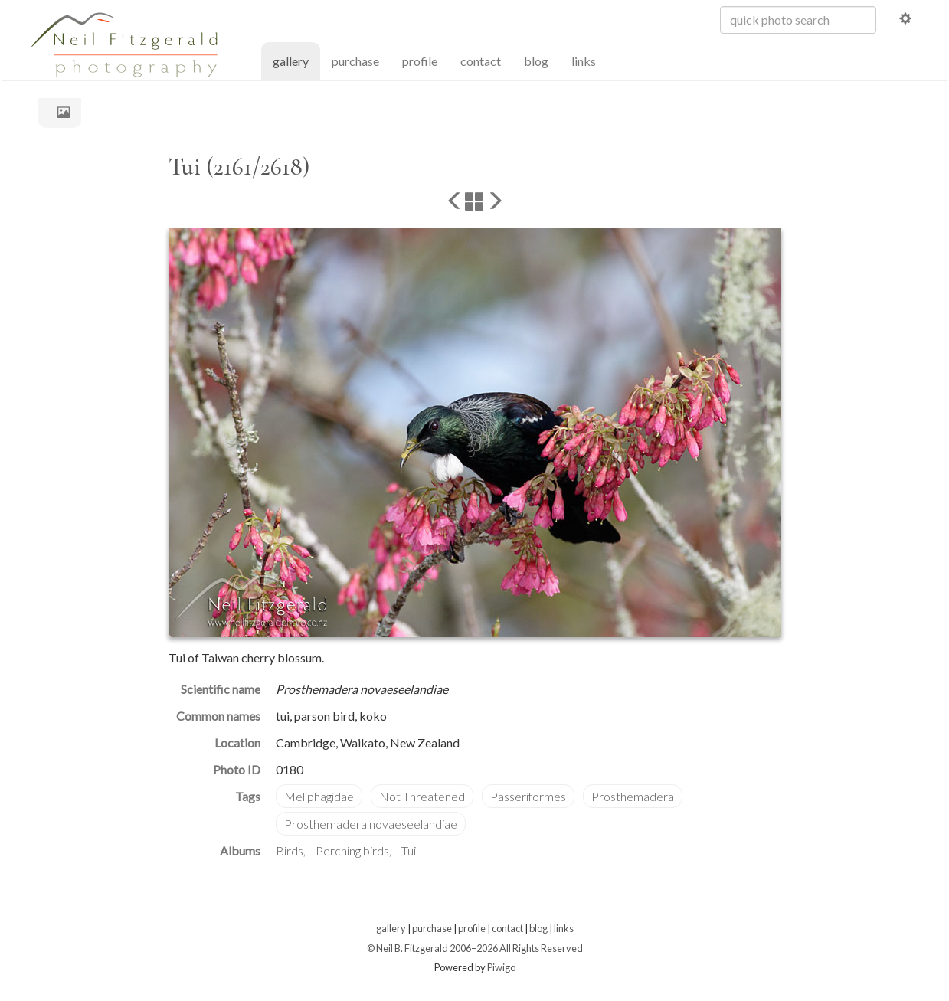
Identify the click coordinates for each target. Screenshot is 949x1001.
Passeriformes (528, 796)
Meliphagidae (319, 796)
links (583, 61)
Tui (408, 850)
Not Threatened (422, 796)
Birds (289, 850)
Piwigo (501, 967)
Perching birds (352, 850)
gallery (296, 60)
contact (480, 61)
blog (536, 61)
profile (419, 61)
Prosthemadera (632, 796)
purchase (355, 61)
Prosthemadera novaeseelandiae (370, 823)
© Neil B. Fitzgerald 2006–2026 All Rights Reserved (475, 948)
